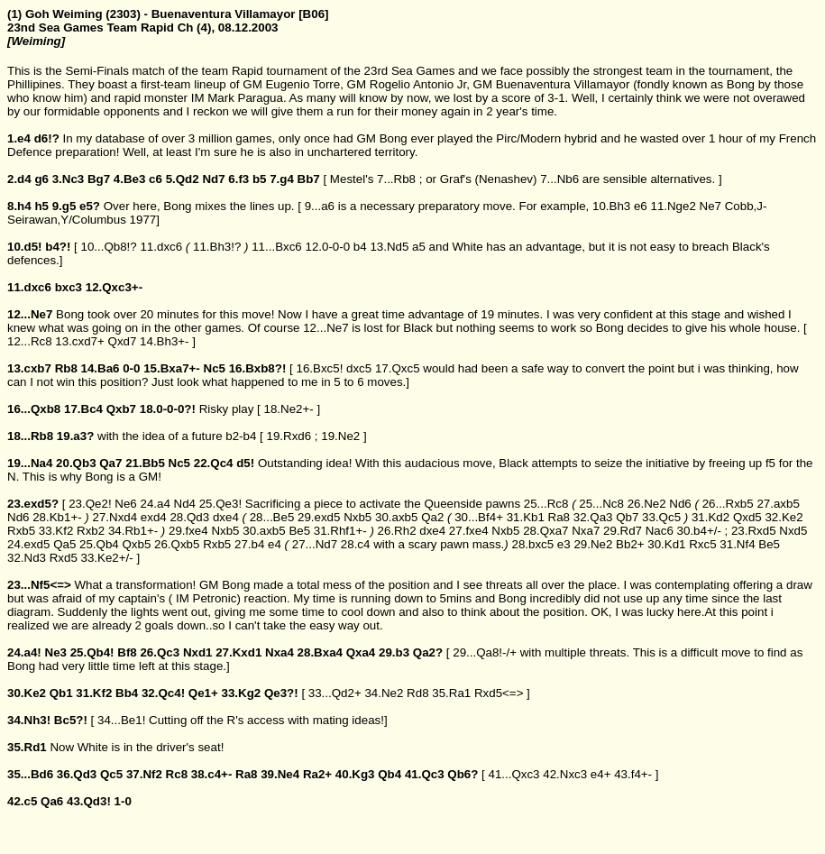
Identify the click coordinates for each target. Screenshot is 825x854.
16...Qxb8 (33, 409)
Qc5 (111, 774)
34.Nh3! (28, 720)
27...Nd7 (314, 544)
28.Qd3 (189, 517)
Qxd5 (747, 517)
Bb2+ (630, 544)
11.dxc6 (161, 246)
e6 (640, 206)
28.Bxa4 (320, 652)
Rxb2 (91, 530)
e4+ (601, 774)
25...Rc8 (546, 503)
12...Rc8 (29, 341)
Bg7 (98, 179)
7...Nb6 (559, 179)
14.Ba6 (100, 368)
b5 (259, 179)
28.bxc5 (532, 544)
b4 (360, 246)
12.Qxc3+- (114, 287)
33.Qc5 (661, 517)
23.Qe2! (90, 503)
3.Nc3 (68, 179)
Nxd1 (198, 652)
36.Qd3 (76, 774)
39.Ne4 (280, 774)
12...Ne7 (29, 314)
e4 (274, 544)
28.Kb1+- (56, 517)
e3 (564, 544)
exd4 (154, 517)
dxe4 (226, 517)
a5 (419, 246)
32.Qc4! (163, 693)
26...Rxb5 (728, 503)
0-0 (131, 368)
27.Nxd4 (114, 517)
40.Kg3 (355, 774)
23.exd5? (33, 503)
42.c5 (22, 801)
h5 (41, 206)
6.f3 (238, 179)
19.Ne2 (340, 436)
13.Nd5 (389, 246)
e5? (89, 206)
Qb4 (389, 774)
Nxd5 (793, 530)
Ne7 (710, 206)
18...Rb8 (30, 436)
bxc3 (68, 287)
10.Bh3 (611, 206)
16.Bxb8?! (258, 368)
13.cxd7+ (79, 341)
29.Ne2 (592, 544)
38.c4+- (212, 774)
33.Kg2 (241, 693)
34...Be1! (121, 720)
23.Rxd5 (753, 530)
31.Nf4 (737, 544)
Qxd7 (122, 341)
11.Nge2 (672, 206)
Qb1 (61, 693)
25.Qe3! (220, 503)
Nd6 (680, 503)
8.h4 (19, 206)
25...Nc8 (601, 503)
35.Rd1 (27, 747)
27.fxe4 (469, 530)
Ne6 (125, 503)
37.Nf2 (144, 774)
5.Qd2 (182, 179)
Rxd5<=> (498, 693)
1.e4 (19, 138)
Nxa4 (279, 652)
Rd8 (417, 693)
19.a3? (76, 436)
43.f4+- (633, 774)
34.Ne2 (383, 693)
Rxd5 (64, 558)
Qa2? (428, 652)
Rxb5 (21, 530)
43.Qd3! (89, 801)
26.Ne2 (647, 503)
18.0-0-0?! (168, 409)
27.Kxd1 (238, 652)
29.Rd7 (622, 530)
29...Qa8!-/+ (485, 652)
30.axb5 (396, 517)
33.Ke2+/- (107, 558)
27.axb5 (777, 503)
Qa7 (110, 463)
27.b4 (249, 544)
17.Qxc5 (397, 368)
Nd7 (213, 179)
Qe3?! (281, 693)
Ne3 (56, 652)
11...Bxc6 (277, 246)
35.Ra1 (451, 693)
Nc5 (214, 368)
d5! (245, 463)
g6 (41, 179)
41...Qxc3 (513, 774)
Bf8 (126, 652)
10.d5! (24, 246)
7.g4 (282, 179)
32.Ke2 (783, 517)
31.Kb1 (526, 517)
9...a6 (320, 206)
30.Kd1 (666, 544)
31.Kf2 (94, 693)
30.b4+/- (699, 530)
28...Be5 (272, 517)
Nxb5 (357, 517)
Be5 (299, 530)
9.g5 (64, 206)
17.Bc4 (83, 409)
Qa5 (64, 544)
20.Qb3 (76, 463)
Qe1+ (203, 693)
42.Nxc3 (565, 774)
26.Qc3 (159, 652)
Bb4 (126, 693)
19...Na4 (29, 463)
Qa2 (432, 517)
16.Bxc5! (319, 368)
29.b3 (394, 652)
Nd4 (185, 503)
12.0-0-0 (327, 246)
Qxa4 (361, 652)
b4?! (57, 246)
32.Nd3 (26, 558)
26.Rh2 (397, 530)
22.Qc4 (214, 463)
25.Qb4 (99, 544)
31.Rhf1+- (340, 530)
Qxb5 (136, 544)
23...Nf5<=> (39, 585)
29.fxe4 (188, 530)
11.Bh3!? (217, 246)
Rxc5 (702, 544)
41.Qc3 (425, 774)
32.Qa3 (593, 517)
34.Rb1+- (133, 530)
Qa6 (52, 801)
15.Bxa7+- (171, 368)
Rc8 (177, 774)
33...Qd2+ (335, 693)
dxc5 (358, 368)
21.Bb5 (145, 463)
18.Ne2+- (289, 409)
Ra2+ (317, 774)
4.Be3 (130, 179)
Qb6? (462, 774)
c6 (155, 179)
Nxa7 (586, 530)
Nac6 (660, 530)
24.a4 (155, 503)
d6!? (47, 138)
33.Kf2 (56, 530)
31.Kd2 (710, 517)
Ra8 (559, 517)
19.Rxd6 (289, 436)
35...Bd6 (30, 774)
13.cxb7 (29, 368)
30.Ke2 (26, 693)
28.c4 (356, 544)
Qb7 (627, 517)
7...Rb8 (396, 179)
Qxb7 (121, 409)
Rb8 (66, 368)
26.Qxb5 (176, 544)
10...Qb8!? (108, 246)
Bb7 (309, 179)
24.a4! (24, 652)
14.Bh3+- (164, 341)
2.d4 (19, 179)
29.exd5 (319, 517)
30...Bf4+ (478, 517)
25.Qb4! (92, 652)
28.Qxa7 (545, 530)
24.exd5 (28, 544)
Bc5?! (70, 720)
